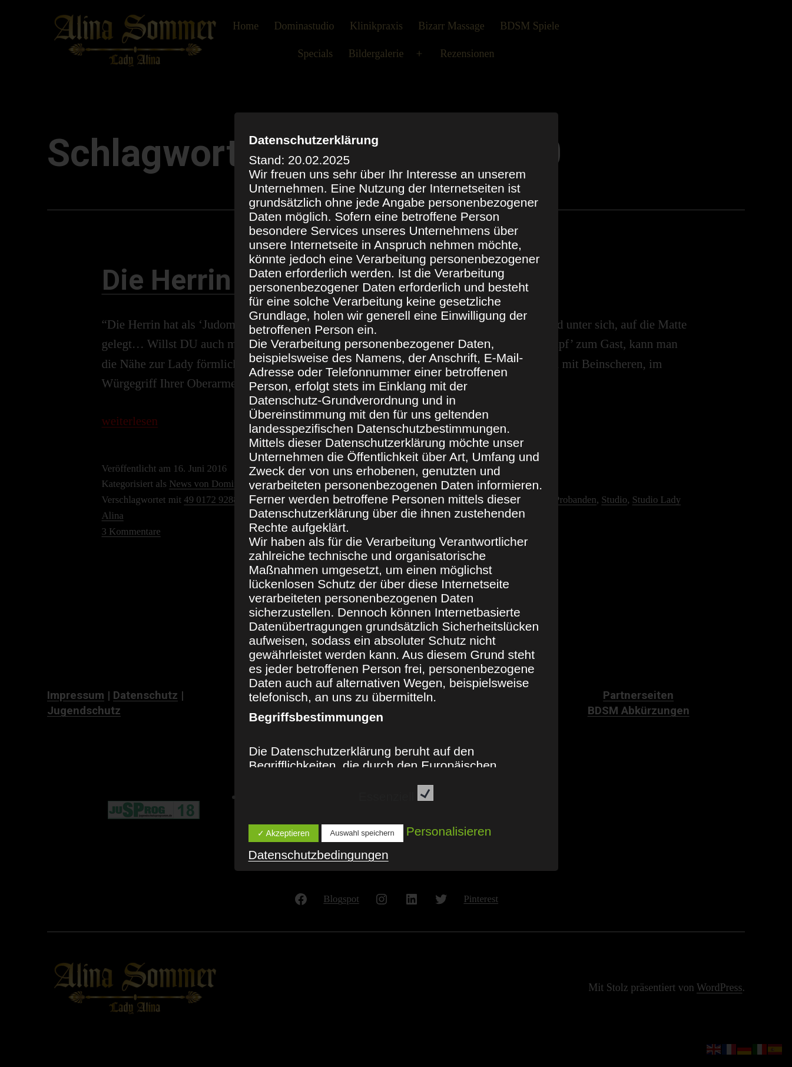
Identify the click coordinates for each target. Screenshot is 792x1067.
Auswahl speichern (362, 833)
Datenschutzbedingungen (318, 854)
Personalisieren (449, 831)
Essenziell (396, 796)
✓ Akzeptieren (283, 833)
